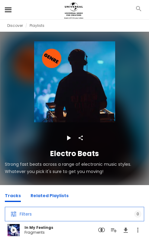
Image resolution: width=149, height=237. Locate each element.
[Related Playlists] (50, 196)
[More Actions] (137, 230)
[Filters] (74, 214)
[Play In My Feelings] (14, 230)
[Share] (80, 138)
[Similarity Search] (101, 230)
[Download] (125, 230)
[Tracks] (13, 196)
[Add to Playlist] (113, 230)
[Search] (8, 9)
